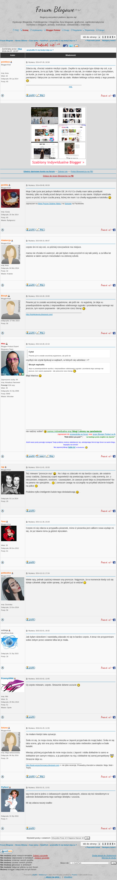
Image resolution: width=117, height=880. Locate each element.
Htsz (3, 343)
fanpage (68, 204)
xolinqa (4, 630)
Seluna (4, 728)
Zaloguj (100, 30)
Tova (3, 521)
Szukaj (24, 30)
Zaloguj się (63, 171)
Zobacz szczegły (40, 855)
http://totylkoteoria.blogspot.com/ (39, 314)
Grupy (65, 30)
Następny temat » (109, 40)
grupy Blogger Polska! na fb (104, 434)
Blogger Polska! (52, 30)
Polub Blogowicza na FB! (82, 171)
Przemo (74, 875)
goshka (4, 185)
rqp (2, 467)
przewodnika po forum (79, 434)
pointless (5, 62)
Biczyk (4, 296)
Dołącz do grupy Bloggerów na (58, 176)
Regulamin (76, 30)
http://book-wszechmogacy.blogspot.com (42, 765)
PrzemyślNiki (7, 678)
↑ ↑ (52, 877)
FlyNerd (4, 787)
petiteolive (6, 573)
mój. (71, 87)
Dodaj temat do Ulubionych (104, 855)
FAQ (16, 30)
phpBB (34, 875)
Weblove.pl (42, 875)
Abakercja (6, 240)
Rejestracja (88, 30)
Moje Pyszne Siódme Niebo (49, 204)
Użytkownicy (36, 30)
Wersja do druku (109, 858)
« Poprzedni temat (92, 40)
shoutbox (68, 877)
